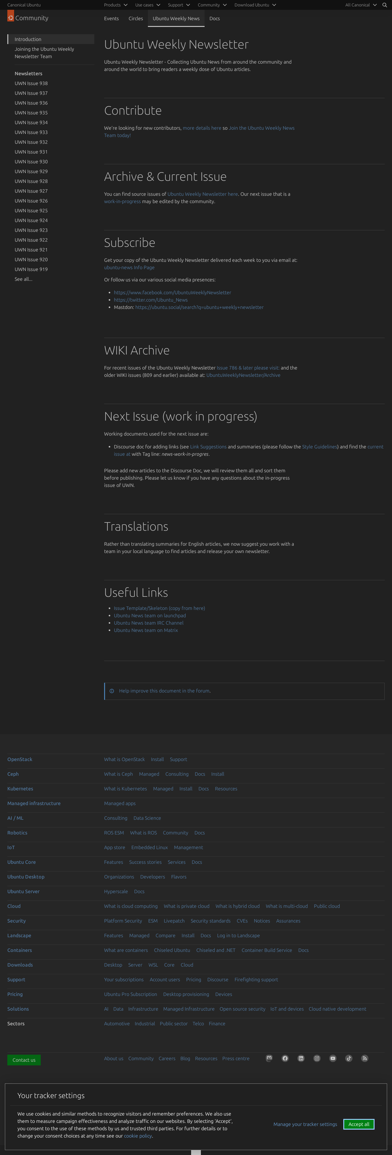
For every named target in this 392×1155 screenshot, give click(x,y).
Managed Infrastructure (189, 1009)
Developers (152, 876)
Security (16, 920)
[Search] (385, 5)
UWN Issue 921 (31, 249)
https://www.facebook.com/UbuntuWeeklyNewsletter (172, 292)
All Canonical (357, 4)
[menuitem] (360, 5)
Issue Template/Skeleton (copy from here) (159, 608)
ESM (153, 920)
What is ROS (143, 832)
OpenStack (19, 759)
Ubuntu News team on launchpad (150, 615)
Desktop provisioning (186, 994)
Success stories (145, 862)
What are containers (126, 950)
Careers (167, 1058)
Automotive (117, 1023)
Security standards (211, 920)
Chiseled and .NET (216, 950)
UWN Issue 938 (31, 83)
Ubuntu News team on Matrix (146, 630)
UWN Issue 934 (31, 122)
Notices (262, 920)
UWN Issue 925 (31, 210)
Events (111, 18)
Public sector (174, 1023)
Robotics (17, 832)
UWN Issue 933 (31, 132)
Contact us (24, 1060)
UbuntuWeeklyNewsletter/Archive (243, 375)
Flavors (179, 876)
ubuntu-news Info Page (129, 267)
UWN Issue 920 (31, 259)
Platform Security (123, 920)
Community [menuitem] (209, 4)
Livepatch (174, 920)
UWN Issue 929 (31, 171)
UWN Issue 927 (31, 191)
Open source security (243, 1009)
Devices (223, 994)
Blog (185, 1058)
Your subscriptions (124, 979)
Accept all (359, 1124)
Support (178, 759)
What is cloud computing (131, 906)
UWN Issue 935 (31, 112)
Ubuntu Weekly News (176, 18)
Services (177, 862)
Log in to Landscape (238, 935)
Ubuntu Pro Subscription (130, 994)
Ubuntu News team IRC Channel (148, 623)
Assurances (288, 920)
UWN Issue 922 (31, 240)
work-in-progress (122, 201)
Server (135, 964)
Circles (136, 18)
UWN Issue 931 (31, 151)
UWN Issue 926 (31, 200)
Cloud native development (337, 1009)
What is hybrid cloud (238, 906)
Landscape (19, 935)
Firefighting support (256, 979)
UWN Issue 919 (31, 269)
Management (188, 847)
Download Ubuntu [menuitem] (252, 4)
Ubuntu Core (21, 862)
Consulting (177, 774)
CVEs (242, 920)
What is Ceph (118, 774)
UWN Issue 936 (31, 103)
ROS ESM (114, 832)
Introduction (28, 39)
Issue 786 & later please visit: (248, 367)
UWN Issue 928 (31, 181)
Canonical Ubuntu (24, 4)
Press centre (236, 1058)
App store (114, 847)
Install (157, 759)
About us (113, 1058)
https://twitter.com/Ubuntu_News (151, 300)
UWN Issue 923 (31, 230)
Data (118, 1009)
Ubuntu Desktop (25, 876)
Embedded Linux (149, 847)
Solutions (18, 1009)
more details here (202, 128)
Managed (149, 774)
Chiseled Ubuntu (172, 950)
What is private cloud (186, 906)
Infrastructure (143, 1009)
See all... (23, 279)
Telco (198, 1023)
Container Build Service (267, 950)
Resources (226, 788)
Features (113, 862)
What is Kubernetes (125, 788)
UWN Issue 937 (31, 93)
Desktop (113, 964)
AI (106, 1009)
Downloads (20, 964)
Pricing (193, 979)
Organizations (119, 876)
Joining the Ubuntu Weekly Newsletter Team (44, 52)
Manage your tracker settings (305, 1124)
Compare (165, 935)
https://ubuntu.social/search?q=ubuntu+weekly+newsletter (199, 307)
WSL (153, 964)
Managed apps (120, 803)
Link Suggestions (208, 446)
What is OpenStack (124, 759)
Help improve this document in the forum (164, 690)
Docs (214, 18)
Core (169, 964)
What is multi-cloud (287, 906)
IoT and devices (287, 1009)
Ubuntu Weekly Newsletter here (203, 194)
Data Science (147, 818)
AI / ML (15, 818)
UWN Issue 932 (31, 142)
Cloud (14, 906)
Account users (165, 979)
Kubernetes (20, 788)
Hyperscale (116, 891)
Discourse (217, 979)
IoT (11, 847)
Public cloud (327, 906)
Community (175, 832)
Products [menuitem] (112, 4)
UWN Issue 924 (31, 220)
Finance (217, 1023)
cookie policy (138, 1135)
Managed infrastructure (34, 803)
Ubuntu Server (23, 891)
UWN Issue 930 (31, 161)
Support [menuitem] (175, 4)
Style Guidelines (319, 446)
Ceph (13, 774)
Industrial (145, 1023)
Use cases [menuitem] (144, 4)
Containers (19, 950)
